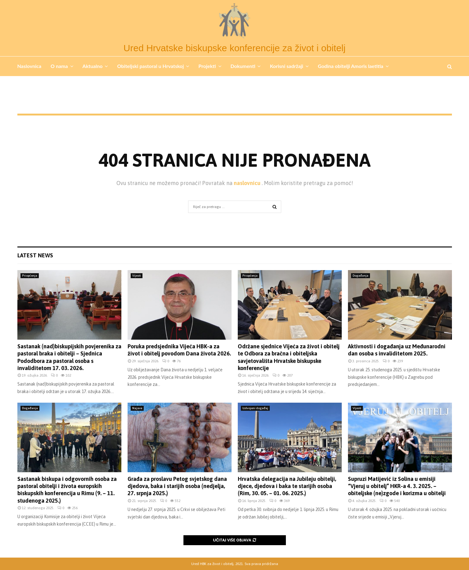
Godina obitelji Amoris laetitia (350, 66)
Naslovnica (29, 66)
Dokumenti (243, 66)
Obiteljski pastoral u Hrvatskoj (150, 66)
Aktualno (93, 66)
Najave (137, 408)
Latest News (35, 255)
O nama (59, 66)
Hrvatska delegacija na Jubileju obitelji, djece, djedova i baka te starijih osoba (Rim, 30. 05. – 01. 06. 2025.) (287, 486)
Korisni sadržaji (286, 66)
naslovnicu (248, 183)
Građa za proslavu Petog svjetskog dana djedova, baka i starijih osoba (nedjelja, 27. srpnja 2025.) (177, 486)
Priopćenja (29, 275)
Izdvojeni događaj (255, 408)
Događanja (360, 275)
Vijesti (136, 275)
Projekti (207, 66)
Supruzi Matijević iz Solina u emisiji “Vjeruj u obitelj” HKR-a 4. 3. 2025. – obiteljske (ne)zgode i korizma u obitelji (397, 486)
